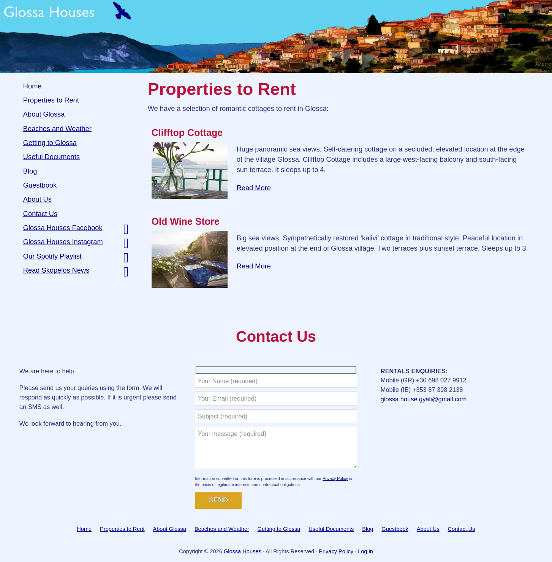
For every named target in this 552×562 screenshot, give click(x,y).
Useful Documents (51, 157)
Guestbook (40, 185)
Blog (30, 171)
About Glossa (44, 114)
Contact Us (40, 214)
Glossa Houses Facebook (63, 228)
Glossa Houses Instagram (63, 242)
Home (32, 86)
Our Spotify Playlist (52, 256)
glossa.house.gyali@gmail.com (424, 399)
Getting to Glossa (50, 143)
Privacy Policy (335, 478)
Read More (254, 188)
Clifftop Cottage (187, 132)
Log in (365, 551)
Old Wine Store (186, 221)
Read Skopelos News (56, 270)
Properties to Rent (51, 100)
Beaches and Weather (57, 129)
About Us (37, 199)
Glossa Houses (276, 36)
